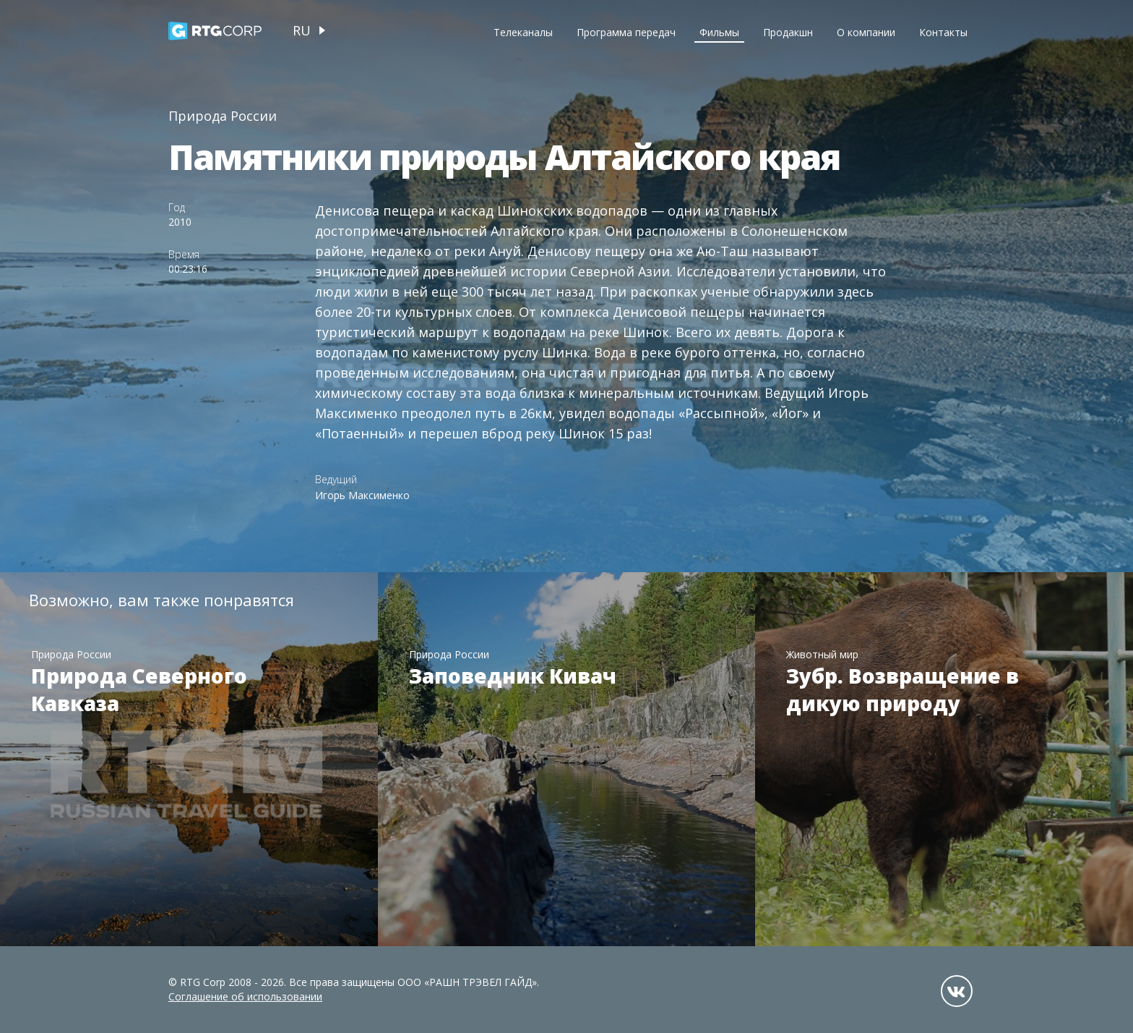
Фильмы (719, 32)
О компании (866, 32)
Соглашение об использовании (245, 996)
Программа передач (626, 32)
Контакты (943, 32)
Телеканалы (523, 32)
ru (302, 30)
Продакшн (788, 32)
